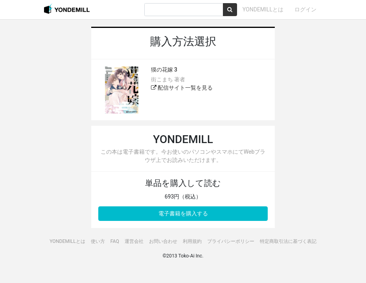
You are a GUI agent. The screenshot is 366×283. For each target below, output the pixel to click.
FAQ (114, 241)
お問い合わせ (163, 241)
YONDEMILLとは (263, 9)
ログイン (305, 9)
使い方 (98, 241)
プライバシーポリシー (230, 241)
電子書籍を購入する (183, 213)
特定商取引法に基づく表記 (288, 241)
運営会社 (134, 241)
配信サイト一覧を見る (182, 88)
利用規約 (192, 241)
